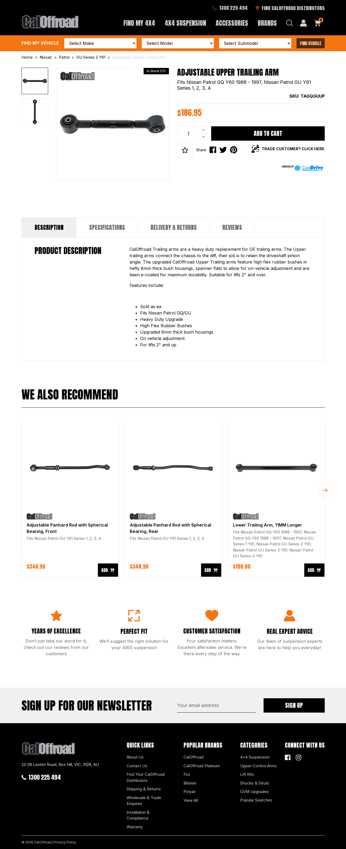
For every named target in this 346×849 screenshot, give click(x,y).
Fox (187, 774)
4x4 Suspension (255, 757)
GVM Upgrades (254, 791)
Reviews (232, 227)
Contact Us (137, 765)
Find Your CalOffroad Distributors (146, 777)
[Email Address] (216, 705)
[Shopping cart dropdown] (317, 23)
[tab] (49, 227)
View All (191, 800)
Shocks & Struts (254, 783)
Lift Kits (247, 774)
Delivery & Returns (174, 227)
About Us (135, 757)
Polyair (190, 791)
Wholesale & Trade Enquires (144, 800)
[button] (185, 150)
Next (325, 491)
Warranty (135, 826)
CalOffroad (193, 757)
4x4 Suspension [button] (185, 23)
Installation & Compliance (138, 815)
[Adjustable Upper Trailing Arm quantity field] (192, 133)
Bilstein (190, 783)
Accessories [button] (232, 23)
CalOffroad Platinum (202, 765)
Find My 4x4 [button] (139, 23)
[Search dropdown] (290, 23)
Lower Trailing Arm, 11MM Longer (267, 525)
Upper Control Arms (258, 765)
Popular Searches (256, 800)
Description (49, 227)
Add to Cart (268, 133)
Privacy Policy (65, 842)
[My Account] (303, 23)
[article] (70, 498)
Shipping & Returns (144, 788)
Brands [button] (267, 23)
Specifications (107, 227)
